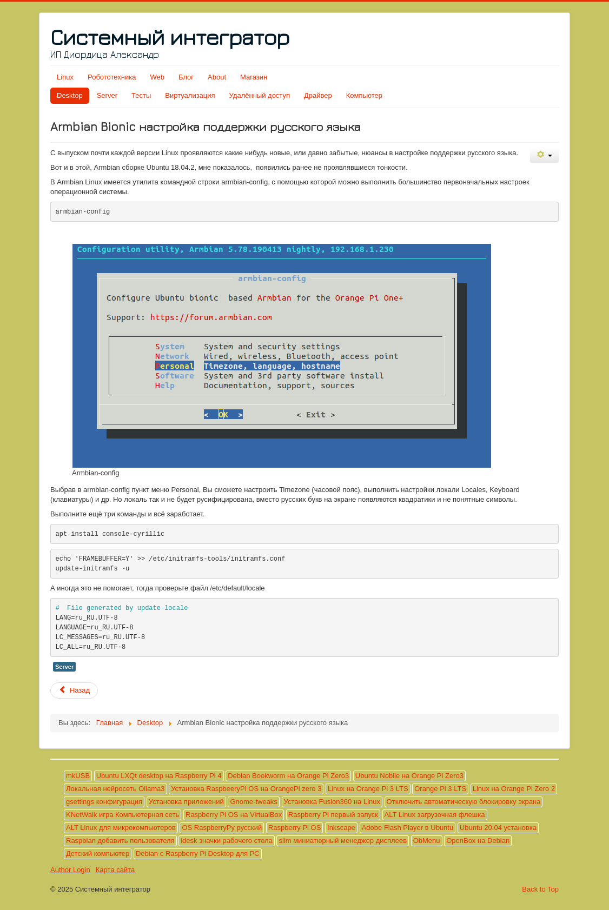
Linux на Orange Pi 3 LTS (368, 789)
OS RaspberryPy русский (222, 827)
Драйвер (318, 95)
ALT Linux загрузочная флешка (435, 815)
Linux (65, 77)
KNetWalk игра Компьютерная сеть (122, 815)
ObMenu (426, 840)
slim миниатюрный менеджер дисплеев (343, 840)
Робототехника (112, 77)
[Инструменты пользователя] (544, 155)
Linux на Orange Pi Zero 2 (514, 789)
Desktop (70, 95)
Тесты (141, 95)
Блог (186, 77)
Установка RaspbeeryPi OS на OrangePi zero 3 (246, 789)
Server (107, 95)
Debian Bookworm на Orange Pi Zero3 (288, 776)
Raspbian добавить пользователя (120, 840)
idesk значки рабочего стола (227, 840)
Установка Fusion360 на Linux (332, 802)
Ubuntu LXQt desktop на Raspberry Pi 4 (159, 776)
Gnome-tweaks (253, 802)
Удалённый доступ (259, 95)
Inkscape (341, 827)
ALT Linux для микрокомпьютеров (121, 827)
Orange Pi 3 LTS (440, 789)
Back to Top (540, 889)
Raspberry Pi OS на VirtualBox (234, 815)
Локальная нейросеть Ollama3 (115, 789)
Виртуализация (190, 95)
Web (157, 77)
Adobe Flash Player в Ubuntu (408, 827)
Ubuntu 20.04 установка (498, 827)
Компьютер (364, 95)
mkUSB (78, 776)
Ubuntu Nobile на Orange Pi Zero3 (409, 776)
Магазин (253, 77)
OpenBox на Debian (477, 840)
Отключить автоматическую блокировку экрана (464, 802)
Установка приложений (186, 802)
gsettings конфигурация (104, 802)
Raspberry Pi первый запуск (333, 815)
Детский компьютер (97, 853)
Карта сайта (115, 870)
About (217, 77)
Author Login (70, 870)
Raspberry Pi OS (294, 827)
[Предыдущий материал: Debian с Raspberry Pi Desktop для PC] (74, 690)
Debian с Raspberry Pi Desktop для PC (198, 853)
